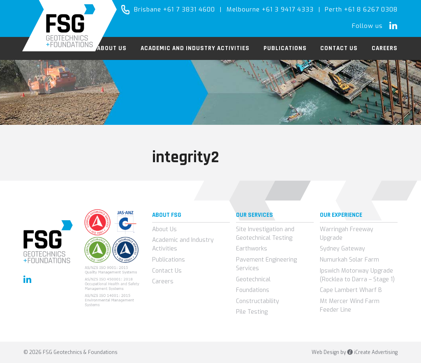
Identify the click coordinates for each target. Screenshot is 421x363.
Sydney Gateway (342, 249)
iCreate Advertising (372, 352)
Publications (168, 260)
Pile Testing (252, 312)
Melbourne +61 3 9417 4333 (270, 9)
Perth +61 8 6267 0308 (361, 9)
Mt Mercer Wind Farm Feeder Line (349, 305)
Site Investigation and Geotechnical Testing (265, 233)
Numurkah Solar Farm (349, 260)
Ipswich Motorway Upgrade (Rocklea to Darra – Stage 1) (357, 275)
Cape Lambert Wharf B (351, 290)
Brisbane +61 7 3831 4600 (174, 9)
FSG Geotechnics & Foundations (69, 25)
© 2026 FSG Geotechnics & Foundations (70, 352)
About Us (164, 229)
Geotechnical (253, 279)
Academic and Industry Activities (183, 244)
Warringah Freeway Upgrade (346, 233)
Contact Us (167, 271)
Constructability (257, 301)
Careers (162, 281)
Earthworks (251, 249)
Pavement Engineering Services (266, 264)
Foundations (252, 290)
